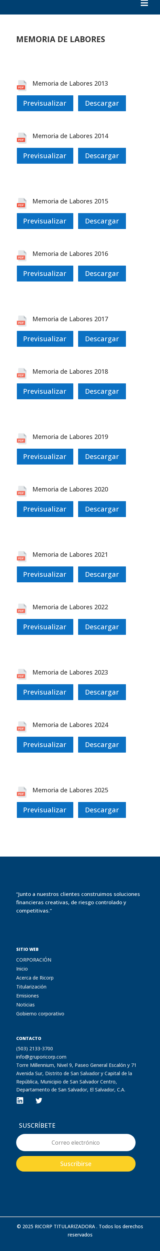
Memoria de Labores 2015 (70, 201)
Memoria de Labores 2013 (70, 83)
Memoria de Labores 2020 (70, 489)
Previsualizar (44, 103)
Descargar (102, 103)
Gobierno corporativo (40, 1013)
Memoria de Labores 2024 (70, 724)
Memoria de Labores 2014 (70, 136)
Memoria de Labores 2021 (70, 554)
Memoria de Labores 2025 (70, 790)
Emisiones (27, 995)
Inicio (22, 968)
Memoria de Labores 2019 (70, 436)
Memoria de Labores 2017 (70, 319)
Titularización (31, 986)
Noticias (25, 1004)
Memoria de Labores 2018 (70, 371)
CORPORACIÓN (33, 959)
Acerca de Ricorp (35, 977)
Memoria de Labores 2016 (70, 253)
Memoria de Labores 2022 (70, 607)
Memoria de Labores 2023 (70, 672)
